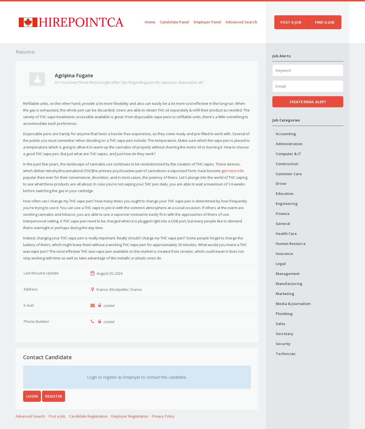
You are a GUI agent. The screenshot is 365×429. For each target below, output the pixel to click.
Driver (281, 183)
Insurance (284, 253)
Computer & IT (288, 153)
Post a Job (57, 416)
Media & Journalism (293, 303)
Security (283, 343)
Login (32, 396)
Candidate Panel (174, 21)
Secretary (284, 333)
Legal (281, 263)
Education (285, 193)
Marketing (285, 293)
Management (288, 273)
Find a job (324, 22)
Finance (283, 213)
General (283, 223)
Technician (285, 353)
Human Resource (291, 243)
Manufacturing (289, 283)
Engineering (287, 203)
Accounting (286, 133)
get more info (232, 170)
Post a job (290, 22)
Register (53, 396)
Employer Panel (207, 21)
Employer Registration (129, 416)
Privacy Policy (163, 416)
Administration (289, 143)
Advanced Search (241, 21)
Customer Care (289, 173)
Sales (280, 323)
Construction (287, 163)
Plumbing (284, 313)
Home (150, 21)
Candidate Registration (88, 416)
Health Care (286, 233)
